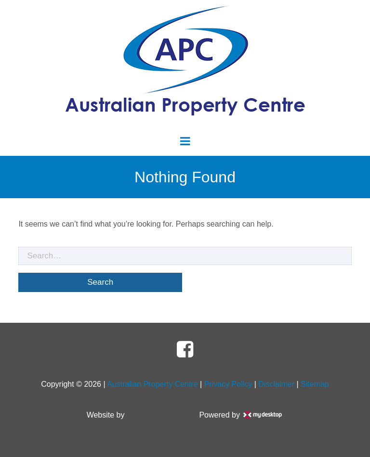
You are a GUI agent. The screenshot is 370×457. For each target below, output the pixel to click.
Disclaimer (276, 384)
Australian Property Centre (152, 384)
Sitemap (315, 384)
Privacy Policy (228, 384)
